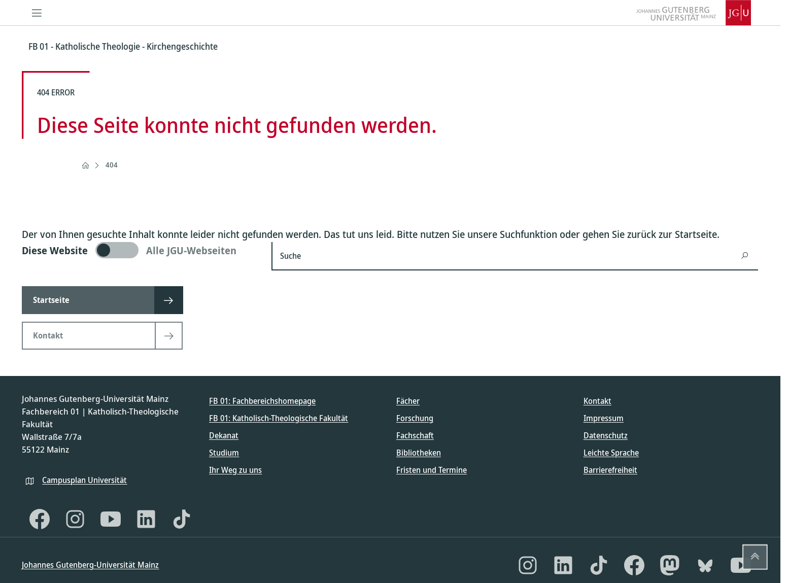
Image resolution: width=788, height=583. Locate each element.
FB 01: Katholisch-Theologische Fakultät (278, 418)
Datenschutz (606, 435)
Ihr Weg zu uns (235, 469)
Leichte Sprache (611, 452)
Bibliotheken (418, 452)
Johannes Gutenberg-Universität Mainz (90, 564)
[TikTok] (182, 519)
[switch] (140, 250)
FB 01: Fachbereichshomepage (262, 400)
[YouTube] (110, 519)
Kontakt (597, 400)
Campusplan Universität (84, 480)
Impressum (604, 418)
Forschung (414, 418)
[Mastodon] (670, 565)
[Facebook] (39, 519)
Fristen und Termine (431, 469)
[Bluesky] (705, 565)
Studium (224, 452)
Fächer (408, 400)
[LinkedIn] (146, 519)
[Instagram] (75, 519)
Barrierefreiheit (610, 469)
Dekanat (223, 435)
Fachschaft (415, 435)
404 (112, 164)
